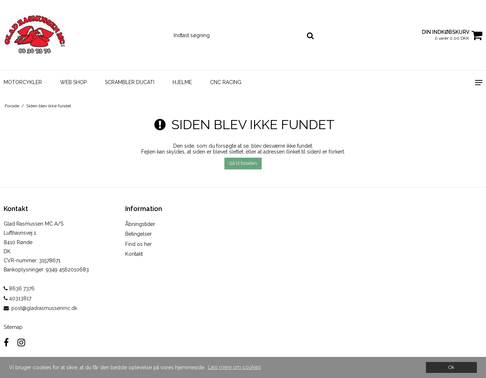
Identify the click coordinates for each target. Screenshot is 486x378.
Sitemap (13, 327)
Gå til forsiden (243, 163)
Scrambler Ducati (129, 82)
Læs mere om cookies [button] (234, 367)
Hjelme (182, 82)
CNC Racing (225, 82)
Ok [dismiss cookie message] (451, 367)
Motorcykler (23, 82)
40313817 (17, 298)
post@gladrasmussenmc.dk (44, 308)
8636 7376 (19, 288)
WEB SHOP (73, 82)
